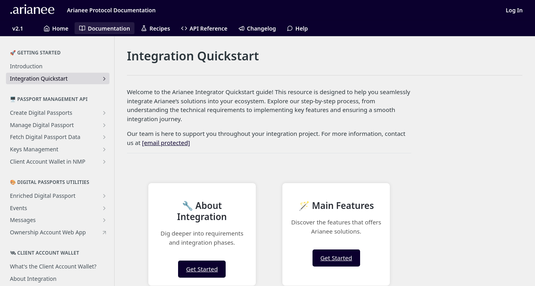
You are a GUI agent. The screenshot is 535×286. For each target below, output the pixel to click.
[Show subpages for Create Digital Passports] (104, 113)
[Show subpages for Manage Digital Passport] (104, 125)
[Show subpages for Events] (104, 208)
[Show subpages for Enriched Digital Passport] (104, 196)
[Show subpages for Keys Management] (104, 149)
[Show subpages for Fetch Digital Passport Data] (104, 137)
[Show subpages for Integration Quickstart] (104, 78)
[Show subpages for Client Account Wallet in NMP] (104, 161)
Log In (514, 10)
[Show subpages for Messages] (104, 220)
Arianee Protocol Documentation (111, 10)
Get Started (202, 269)
